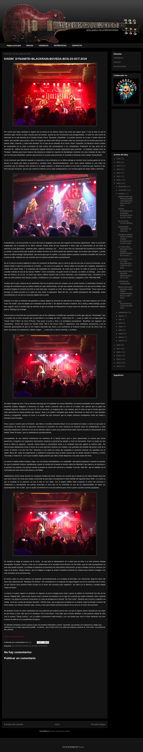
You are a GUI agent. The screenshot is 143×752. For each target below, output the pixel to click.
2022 (118, 173)
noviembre (123, 190)
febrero (122, 337)
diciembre (123, 186)
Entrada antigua (98, 724)
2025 (118, 162)
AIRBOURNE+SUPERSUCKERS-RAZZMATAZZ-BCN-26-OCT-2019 (125, 201)
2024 (118, 166)
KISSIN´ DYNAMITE (39, 646)
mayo (121, 327)
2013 (118, 363)
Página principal (14, 45)
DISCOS (29, 45)
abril (120, 330)
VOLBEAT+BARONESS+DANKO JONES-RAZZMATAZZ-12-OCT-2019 (125, 239)
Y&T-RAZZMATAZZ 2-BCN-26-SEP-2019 (125, 304)
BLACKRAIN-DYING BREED (125, 222)
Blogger (81, 747)
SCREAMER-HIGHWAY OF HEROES (124, 229)
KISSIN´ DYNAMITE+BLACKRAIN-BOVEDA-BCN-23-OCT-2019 (125, 213)
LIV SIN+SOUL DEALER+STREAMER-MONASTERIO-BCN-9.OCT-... (125, 251)
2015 (118, 356)
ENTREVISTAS (60, 45)
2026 (118, 159)
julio (120, 319)
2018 (118, 345)
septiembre (123, 312)
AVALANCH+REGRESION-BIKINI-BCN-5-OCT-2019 (125, 274)
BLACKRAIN (17, 646)
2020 (118, 180)
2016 (118, 352)
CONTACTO (77, 45)
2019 (118, 183)
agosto (121, 316)
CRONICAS (43, 45)
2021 (118, 176)
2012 (118, 366)
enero (121, 341)
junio (121, 323)
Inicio (57, 724)
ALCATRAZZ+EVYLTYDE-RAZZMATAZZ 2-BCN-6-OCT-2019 (125, 263)
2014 (118, 359)
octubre (122, 194)
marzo (121, 334)
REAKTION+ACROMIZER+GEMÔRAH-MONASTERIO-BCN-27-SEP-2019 (125, 292)
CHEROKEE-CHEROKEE (124, 282)
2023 (118, 169)
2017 (118, 349)
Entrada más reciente (13, 724)
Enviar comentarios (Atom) (60, 731)
